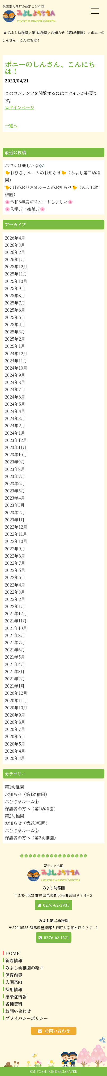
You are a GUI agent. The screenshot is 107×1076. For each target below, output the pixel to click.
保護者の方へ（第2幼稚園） (31, 838)
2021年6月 (15, 650)
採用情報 (13, 989)
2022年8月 (15, 556)
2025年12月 (16, 266)
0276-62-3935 (56, 905)
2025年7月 (15, 303)
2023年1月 (15, 520)
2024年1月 (15, 433)
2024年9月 (15, 375)
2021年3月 (15, 671)
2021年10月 (16, 628)
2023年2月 (15, 512)
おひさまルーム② (22, 830)
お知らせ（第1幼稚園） (27, 794)
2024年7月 (15, 389)
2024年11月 (16, 361)
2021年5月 (15, 657)
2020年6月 (15, 736)
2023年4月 (15, 498)
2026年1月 (15, 259)
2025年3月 (15, 332)
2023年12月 (16, 440)
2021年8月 (15, 635)
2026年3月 (15, 245)
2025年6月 (15, 310)
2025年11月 (16, 274)
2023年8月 (15, 469)
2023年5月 (15, 491)
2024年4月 (15, 411)
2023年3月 (15, 505)
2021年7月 (15, 642)
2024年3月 (15, 418)
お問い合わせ (18, 1011)
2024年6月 (15, 397)
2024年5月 (15, 404)
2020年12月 (16, 693)
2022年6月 (15, 570)
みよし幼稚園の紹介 (24, 968)
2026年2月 (15, 252)
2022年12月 (16, 527)
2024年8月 (15, 382)
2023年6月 (15, 483)
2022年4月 (15, 585)
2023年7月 (15, 476)
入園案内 (13, 982)
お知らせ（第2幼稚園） (27, 823)
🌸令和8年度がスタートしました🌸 (39, 202)
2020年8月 (15, 722)
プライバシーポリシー (26, 1018)
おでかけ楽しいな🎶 (24, 165)
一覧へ (11, 126)
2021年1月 (15, 686)
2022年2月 (15, 599)
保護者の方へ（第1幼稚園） (31, 809)
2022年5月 (15, 577)
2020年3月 (15, 758)
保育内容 (13, 975)
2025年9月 (15, 288)
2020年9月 (15, 715)
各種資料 (13, 1004)
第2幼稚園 (14, 816)
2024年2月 (15, 425)
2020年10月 (16, 708)
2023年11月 (16, 447)
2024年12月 (16, 353)
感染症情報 (16, 997)
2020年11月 (16, 700)
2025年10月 (16, 281)
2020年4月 (15, 751)
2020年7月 (15, 729)
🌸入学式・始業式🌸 (25, 209)
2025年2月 (15, 339)
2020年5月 (15, 744)
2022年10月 (16, 541)
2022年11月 (16, 534)
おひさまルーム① (22, 801)
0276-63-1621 (56, 937)
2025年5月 (15, 317)
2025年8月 (15, 295)
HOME (12, 953)
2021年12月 (16, 613)
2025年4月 (15, 324)
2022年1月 (15, 606)
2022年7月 (15, 563)
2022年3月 (15, 592)
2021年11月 (16, 621)
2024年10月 (16, 368)
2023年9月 (15, 462)
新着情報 (13, 960)
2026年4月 (15, 238)
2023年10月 (16, 454)
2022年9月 (15, 549)
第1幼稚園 (14, 787)
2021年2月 (15, 679)
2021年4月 (15, 664)
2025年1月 (15, 346)
